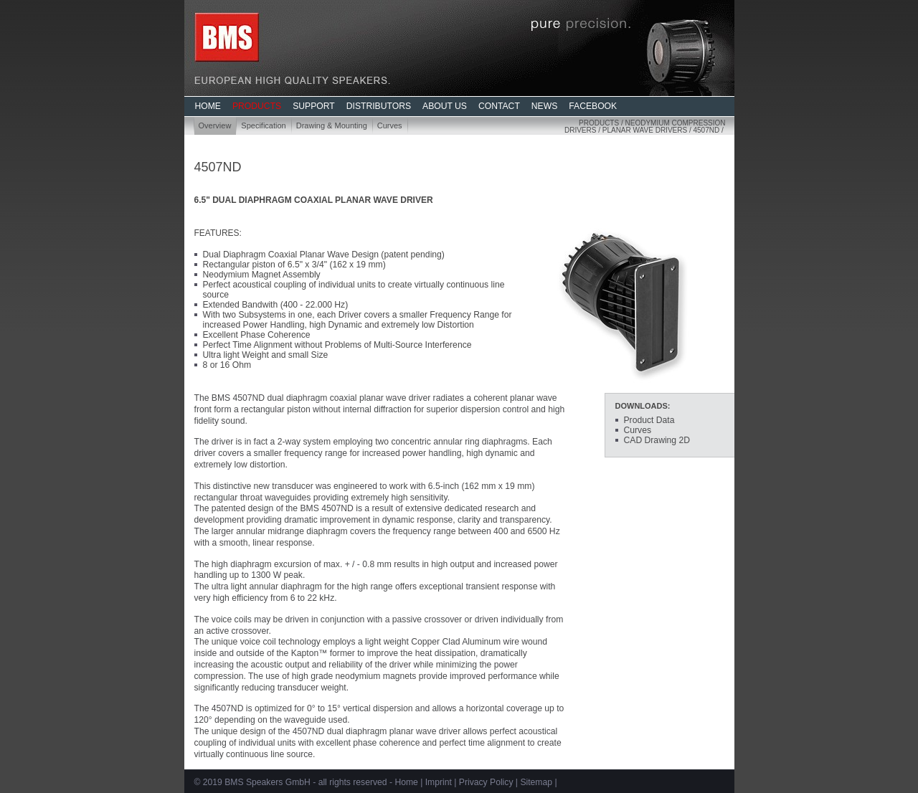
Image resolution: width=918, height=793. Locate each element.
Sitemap (536, 782)
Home (405, 782)
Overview (215, 125)
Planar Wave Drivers (644, 130)
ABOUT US (444, 106)
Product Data (649, 420)
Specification (263, 125)
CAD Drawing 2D (657, 440)
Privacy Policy (486, 782)
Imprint (438, 782)
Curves (389, 125)
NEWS (544, 106)
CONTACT (499, 106)
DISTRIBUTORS (378, 106)
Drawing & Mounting (331, 125)
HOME (208, 106)
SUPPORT (314, 106)
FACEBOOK (593, 106)
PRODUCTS (256, 106)
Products (599, 123)
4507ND (706, 130)
